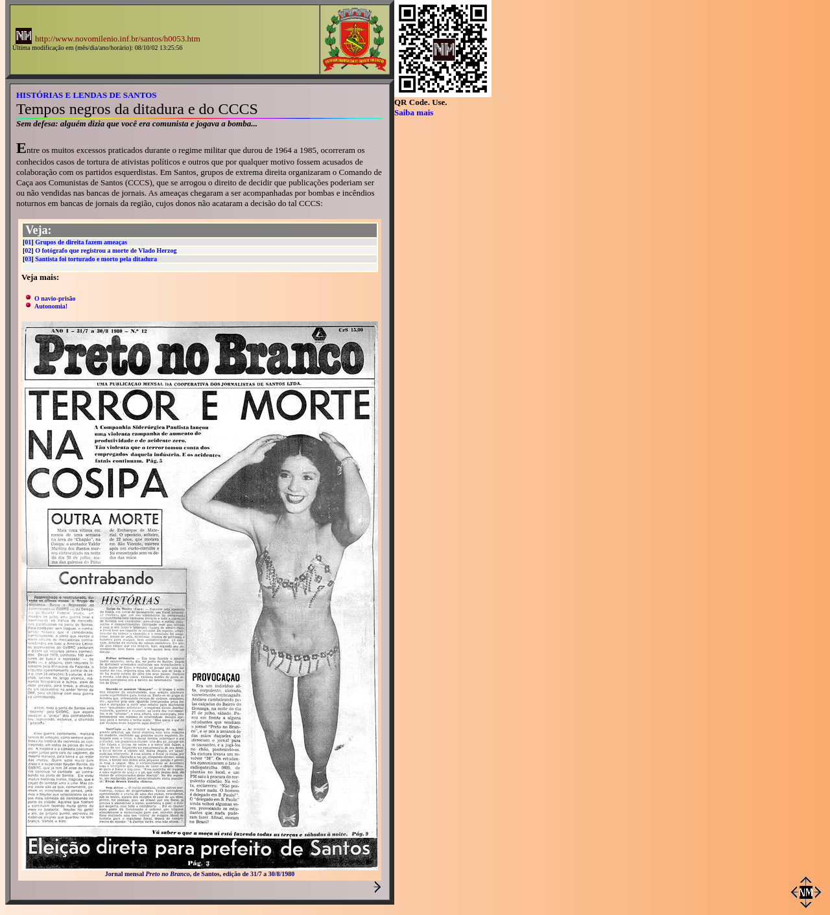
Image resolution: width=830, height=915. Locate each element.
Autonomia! (50, 306)
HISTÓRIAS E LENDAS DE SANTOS (86, 95)
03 (28, 258)
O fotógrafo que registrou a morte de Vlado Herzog (105, 250)
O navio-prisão (55, 298)
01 (28, 242)
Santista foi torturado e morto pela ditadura (96, 258)
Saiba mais (413, 112)
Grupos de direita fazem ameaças (81, 242)
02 (28, 250)
